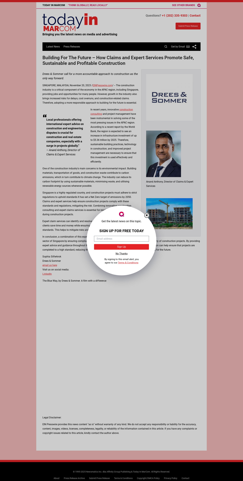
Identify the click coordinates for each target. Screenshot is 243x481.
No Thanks (122, 253)
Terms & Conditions (128, 262)
